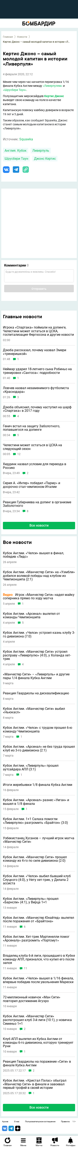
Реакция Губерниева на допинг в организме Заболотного (37, 504)
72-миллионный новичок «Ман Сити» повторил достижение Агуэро (31, 999)
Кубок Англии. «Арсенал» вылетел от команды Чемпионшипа (31, 615)
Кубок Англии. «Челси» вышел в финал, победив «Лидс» (33, 555)
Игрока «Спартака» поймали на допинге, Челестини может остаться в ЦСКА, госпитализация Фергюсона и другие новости (38, 331)
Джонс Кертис (45, 159)
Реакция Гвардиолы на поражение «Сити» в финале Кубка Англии (37, 1063)
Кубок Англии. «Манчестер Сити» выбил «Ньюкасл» (34, 710)
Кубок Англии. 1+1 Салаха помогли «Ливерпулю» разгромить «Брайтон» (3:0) (35, 820)
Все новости (39, 525)
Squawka (26, 139)
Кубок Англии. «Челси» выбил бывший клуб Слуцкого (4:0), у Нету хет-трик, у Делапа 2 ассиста (37, 879)
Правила (65, 1122)
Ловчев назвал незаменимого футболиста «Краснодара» (36, 389)
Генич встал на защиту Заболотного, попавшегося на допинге (31, 428)
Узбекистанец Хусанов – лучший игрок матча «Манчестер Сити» (38, 840)
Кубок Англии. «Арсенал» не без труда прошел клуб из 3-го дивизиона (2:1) (39, 748)
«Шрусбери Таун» (14, 90)
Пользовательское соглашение (40, 1122)
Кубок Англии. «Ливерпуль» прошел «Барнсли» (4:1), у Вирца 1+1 (30, 900)
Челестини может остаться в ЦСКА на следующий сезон (32, 447)
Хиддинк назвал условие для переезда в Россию (34, 465)
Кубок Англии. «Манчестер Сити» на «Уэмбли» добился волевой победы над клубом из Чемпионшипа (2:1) (39, 575)
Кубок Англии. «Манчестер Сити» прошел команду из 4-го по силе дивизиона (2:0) (35, 859)
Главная (8, 36)
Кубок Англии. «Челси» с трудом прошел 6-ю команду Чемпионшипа (37, 729)
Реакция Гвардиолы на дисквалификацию (36, 693)
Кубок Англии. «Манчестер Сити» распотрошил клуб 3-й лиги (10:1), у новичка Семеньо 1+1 (37, 1019)
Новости (22, 36)
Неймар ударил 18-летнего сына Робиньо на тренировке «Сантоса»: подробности (37, 370)
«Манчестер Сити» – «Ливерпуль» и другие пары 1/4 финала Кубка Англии (36, 676)
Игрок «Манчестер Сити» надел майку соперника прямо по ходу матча (38, 596)
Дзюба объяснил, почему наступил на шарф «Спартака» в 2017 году (37, 409)
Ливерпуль (40, 151)
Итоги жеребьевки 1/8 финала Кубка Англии (37, 785)
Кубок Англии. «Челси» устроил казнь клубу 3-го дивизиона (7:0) (39, 634)
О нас (16, 1122)
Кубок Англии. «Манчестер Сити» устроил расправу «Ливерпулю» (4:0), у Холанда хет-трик (37, 655)
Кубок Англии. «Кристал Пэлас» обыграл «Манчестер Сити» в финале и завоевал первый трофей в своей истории (34, 1084)
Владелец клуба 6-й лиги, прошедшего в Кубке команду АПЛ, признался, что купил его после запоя (39, 959)
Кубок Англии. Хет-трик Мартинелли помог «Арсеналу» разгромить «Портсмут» (36, 938)
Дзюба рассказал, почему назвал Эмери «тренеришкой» (34, 352)
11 (25, 968)
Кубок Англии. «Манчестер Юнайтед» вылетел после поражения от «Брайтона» (38, 919)
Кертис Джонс (54, 96)
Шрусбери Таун (16, 159)
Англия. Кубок (16, 151)
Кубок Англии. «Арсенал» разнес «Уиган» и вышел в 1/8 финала (36, 801)
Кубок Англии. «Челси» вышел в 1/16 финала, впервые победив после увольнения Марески (38, 980)
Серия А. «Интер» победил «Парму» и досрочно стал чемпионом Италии (31, 484)
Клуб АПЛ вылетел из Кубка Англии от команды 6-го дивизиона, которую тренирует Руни (38, 1042)
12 (19, 454)
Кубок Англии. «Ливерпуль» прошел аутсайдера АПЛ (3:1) (30, 767)
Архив (5, 1122)
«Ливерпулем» (52, 85)
